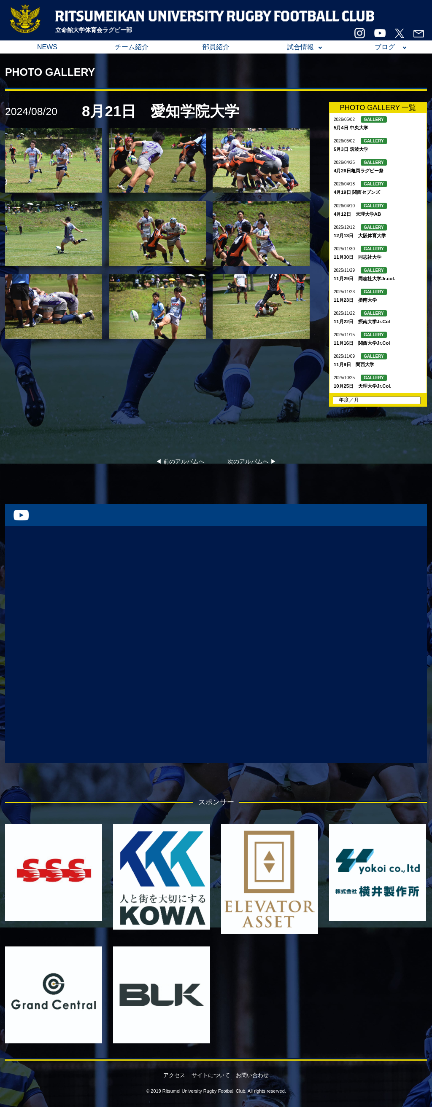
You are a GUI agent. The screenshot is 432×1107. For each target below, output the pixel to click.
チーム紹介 (131, 47)
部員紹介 (216, 47)
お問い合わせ (252, 1075)
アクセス (174, 1075)
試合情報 (300, 47)
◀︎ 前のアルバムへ (180, 461)
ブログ (385, 47)
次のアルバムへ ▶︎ (251, 461)
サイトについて (211, 1075)
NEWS (47, 47)
